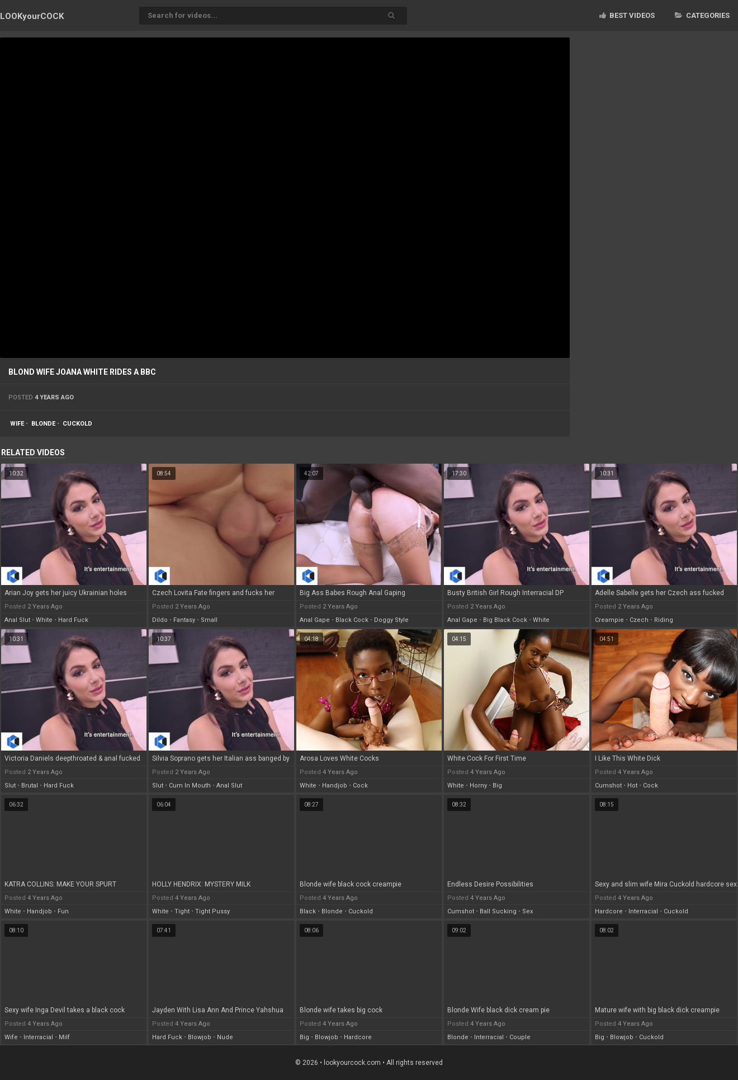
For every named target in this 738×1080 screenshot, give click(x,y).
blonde (43, 423)
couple (520, 1037)
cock (360, 785)
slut (10, 785)
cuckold (77, 423)
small (209, 620)
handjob (334, 785)
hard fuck (73, 620)
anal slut (17, 620)
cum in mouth (190, 785)
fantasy (184, 620)
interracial (643, 911)
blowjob (199, 1037)
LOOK (32, 16)
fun (63, 911)
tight (182, 911)
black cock (351, 620)
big (497, 785)
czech (639, 620)
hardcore (609, 911)
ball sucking (498, 911)
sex (527, 911)
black (308, 911)
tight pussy (212, 911)
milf (64, 1037)
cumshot (608, 785)
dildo (160, 620)
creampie (609, 620)
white (44, 620)
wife (17, 423)
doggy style (391, 620)
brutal (29, 785)
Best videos (627, 15)
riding (663, 620)
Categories (702, 15)
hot (632, 785)
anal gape (315, 620)
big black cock (505, 620)
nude (225, 1037)
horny (478, 785)
